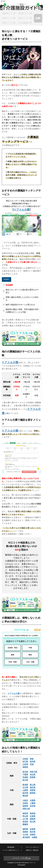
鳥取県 (25, 813)
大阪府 (25, 800)
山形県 (25, 764)
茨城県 (25, 777)
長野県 (32, 790)
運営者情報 (10, 847)
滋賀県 (25, 806)
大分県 (25, 835)
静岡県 (32, 793)
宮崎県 (32, 835)
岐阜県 (25, 793)
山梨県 (25, 790)
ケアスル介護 (21, 209)
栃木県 (25, 780)
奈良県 (32, 806)
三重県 (32, 803)
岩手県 (25, 762)
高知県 (25, 822)
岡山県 (25, 816)
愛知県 (25, 796)
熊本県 (32, 832)
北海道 (25, 759)
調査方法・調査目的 (32, 850)
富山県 (32, 785)
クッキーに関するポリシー (11, 850)
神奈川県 (33, 772)
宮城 (31, 764)
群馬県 (32, 777)
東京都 (25, 772)
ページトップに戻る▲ (21, 858)
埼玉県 (32, 774)
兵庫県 (32, 800)
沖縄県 (34, 837)
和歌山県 (26, 809)
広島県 (32, 816)
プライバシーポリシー (32, 847)
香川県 (32, 822)
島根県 (32, 813)
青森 (31, 759)
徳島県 (32, 819)
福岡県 (25, 829)
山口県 (25, 819)
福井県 (32, 787)
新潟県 (25, 785)
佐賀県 (32, 829)
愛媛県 (25, 824)
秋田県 (32, 762)
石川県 (25, 787)
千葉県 (25, 774)
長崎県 (25, 832)
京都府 (25, 803)
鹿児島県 (26, 837)
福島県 (25, 767)
